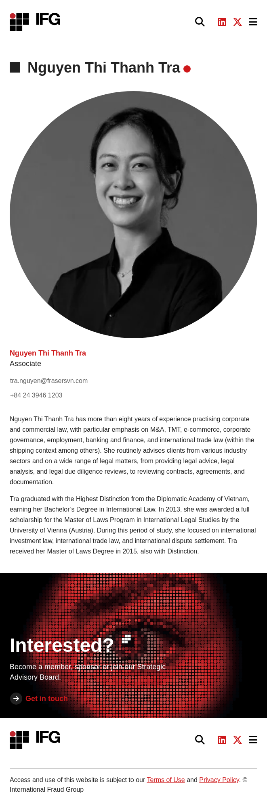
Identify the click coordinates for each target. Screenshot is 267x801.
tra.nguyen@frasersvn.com (49, 380)
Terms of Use (166, 779)
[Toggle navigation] (253, 22)
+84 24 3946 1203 (36, 395)
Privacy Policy (219, 779)
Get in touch (46, 699)
